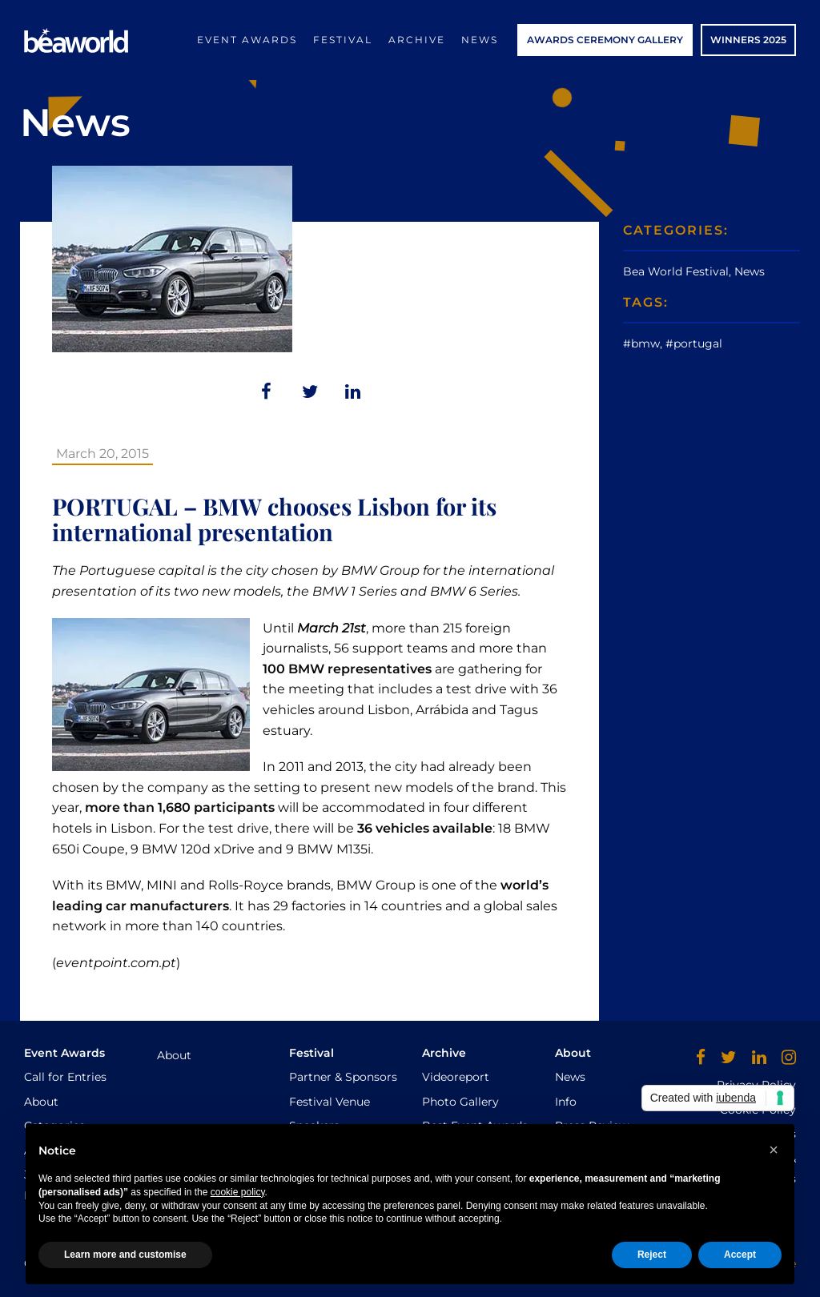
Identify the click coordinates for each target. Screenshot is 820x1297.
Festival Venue (329, 1101)
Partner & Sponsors (343, 1076)
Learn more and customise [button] (125, 1254)
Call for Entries (65, 1076)
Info (566, 1101)
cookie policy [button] (238, 1192)
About (41, 1101)
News (479, 40)
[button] (773, 1149)
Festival (342, 40)
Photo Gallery (460, 1101)
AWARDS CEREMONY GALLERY (605, 40)
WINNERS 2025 (748, 40)
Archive (416, 40)
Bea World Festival (676, 271)
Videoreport (455, 1076)
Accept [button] (740, 1254)
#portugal (693, 343)
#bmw (641, 343)
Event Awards (247, 40)
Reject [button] (651, 1254)
